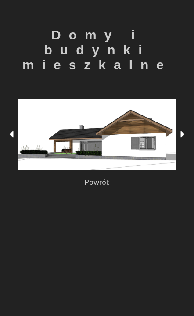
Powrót (97, 182)
